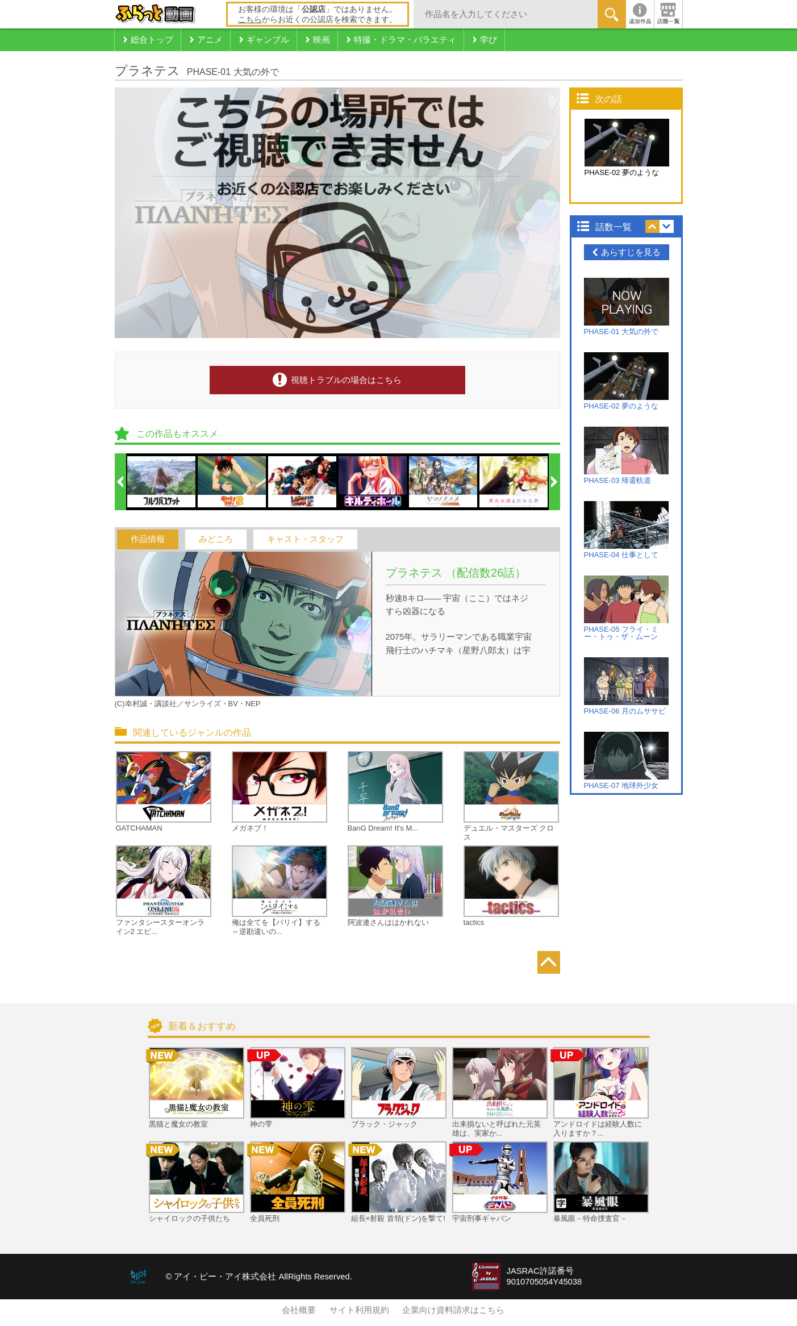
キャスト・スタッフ (305, 539)
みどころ (216, 539)
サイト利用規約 (359, 1310)
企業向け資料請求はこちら (453, 1310)
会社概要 (299, 1310)
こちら (250, 19)
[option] (162, 481)
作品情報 (148, 539)
